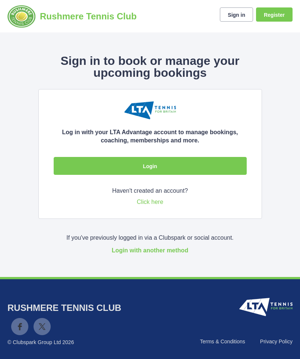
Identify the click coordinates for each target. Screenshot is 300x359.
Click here (150, 202)
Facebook (19, 326)
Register (274, 15)
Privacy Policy (276, 341)
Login (150, 166)
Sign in (236, 15)
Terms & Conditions (222, 341)
